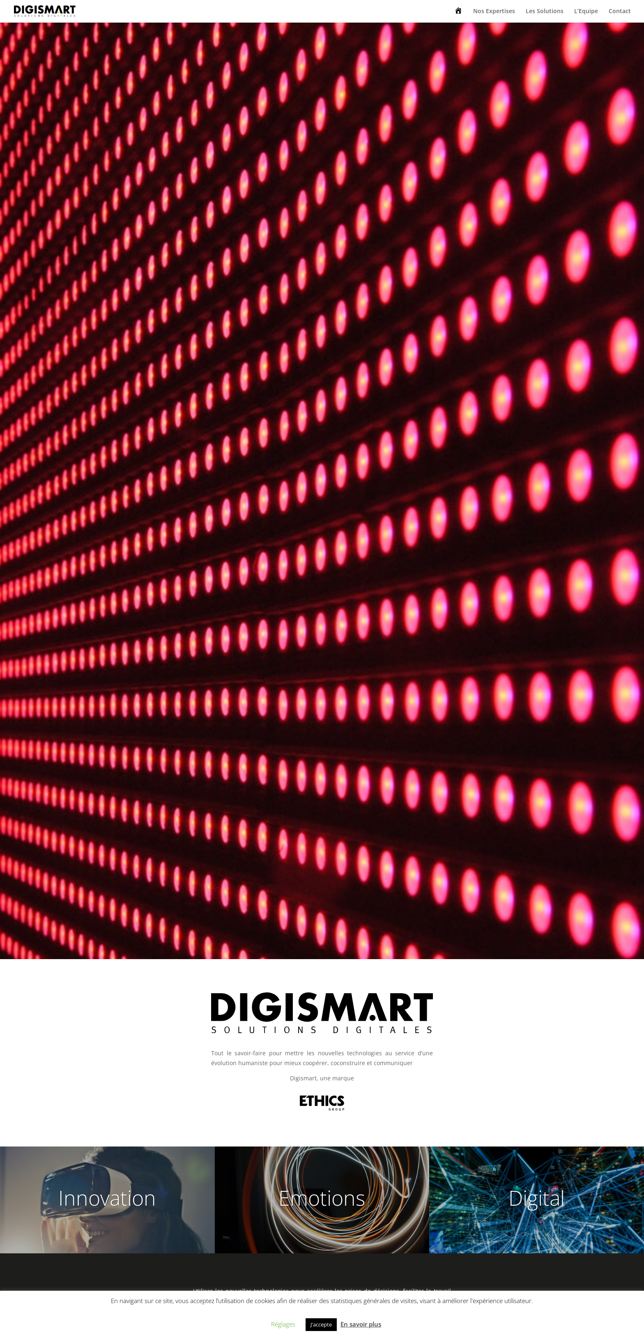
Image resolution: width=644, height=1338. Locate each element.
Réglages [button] (283, 1324)
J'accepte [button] (321, 1324)
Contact (620, 11)
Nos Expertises (494, 11)
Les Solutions (545, 11)
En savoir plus (360, 1324)
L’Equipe (586, 11)
